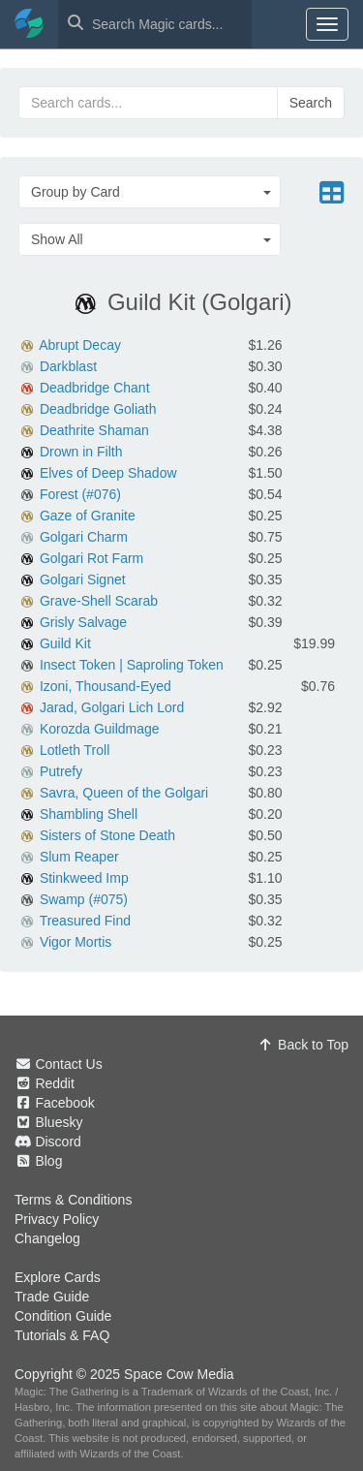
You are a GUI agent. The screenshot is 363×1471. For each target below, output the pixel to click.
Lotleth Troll (74, 750)
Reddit (54, 1083)
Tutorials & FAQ (62, 1335)
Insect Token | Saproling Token (132, 665)
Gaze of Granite (88, 515)
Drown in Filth (81, 451)
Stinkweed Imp (84, 878)
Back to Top (302, 1044)
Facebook (64, 1103)
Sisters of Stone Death (107, 835)
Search (310, 102)
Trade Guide (52, 1296)
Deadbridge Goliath (98, 409)
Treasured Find (85, 920)
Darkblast (68, 366)
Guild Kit (65, 643)
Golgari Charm (84, 537)
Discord (57, 1141)
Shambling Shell (88, 814)
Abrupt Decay (80, 345)
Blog (48, 1161)
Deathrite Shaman (94, 430)
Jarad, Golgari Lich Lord (112, 707)
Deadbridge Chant (95, 387)
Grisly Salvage (83, 622)
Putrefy (61, 771)
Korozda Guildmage (100, 728)
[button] (149, 191)
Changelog (47, 1238)
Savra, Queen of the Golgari (124, 792)
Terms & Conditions (73, 1199)
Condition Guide (63, 1316)
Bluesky (58, 1122)
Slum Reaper (79, 856)
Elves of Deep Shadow (108, 473)
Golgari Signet (83, 579)
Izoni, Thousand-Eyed (105, 686)
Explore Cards (58, 1277)
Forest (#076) (80, 494)
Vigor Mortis (75, 942)
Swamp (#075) (84, 899)
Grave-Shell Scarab (99, 601)
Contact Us (68, 1064)
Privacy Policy (57, 1219)
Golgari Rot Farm (91, 558)
